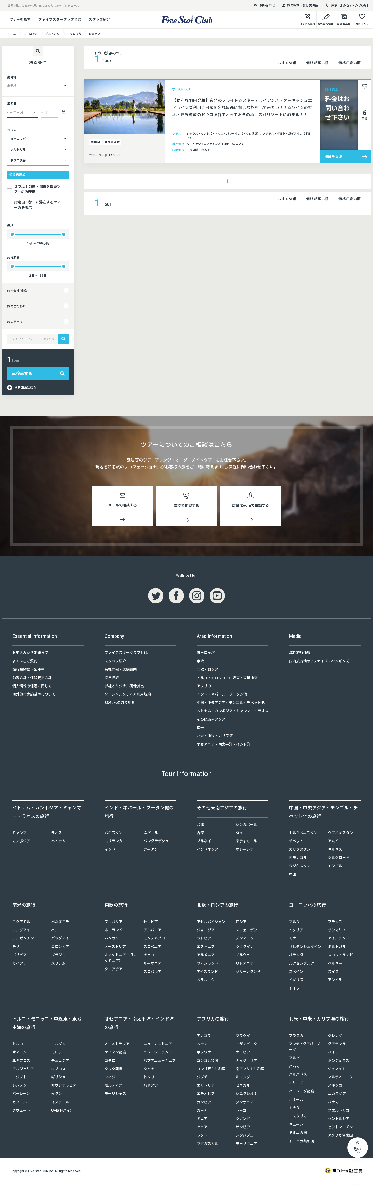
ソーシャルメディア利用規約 (128, 695)
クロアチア (113, 969)
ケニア (202, 1127)
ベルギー (335, 964)
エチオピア (206, 1094)
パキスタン (113, 833)
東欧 (200, 661)
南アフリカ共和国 (250, 1069)
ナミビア (243, 1052)
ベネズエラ (60, 922)
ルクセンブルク (301, 964)
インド (110, 850)
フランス (335, 922)
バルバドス (298, 1075)
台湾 (200, 825)
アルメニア (206, 955)
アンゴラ (204, 1036)
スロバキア (152, 972)
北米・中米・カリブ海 (215, 736)
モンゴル (335, 866)
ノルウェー (245, 955)
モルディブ (113, 1086)
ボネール (296, 1100)
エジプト (19, 1077)
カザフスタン (299, 850)
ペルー (56, 930)
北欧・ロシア (207, 670)
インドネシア (207, 850)
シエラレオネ (246, 1094)
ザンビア (243, 1127)
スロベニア (152, 947)
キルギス (335, 850)
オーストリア (115, 947)
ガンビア (204, 1102)
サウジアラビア (63, 1086)
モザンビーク (246, 1044)
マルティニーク (340, 1077)
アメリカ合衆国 (340, 1136)
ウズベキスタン (340, 833)
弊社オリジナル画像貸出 (124, 686)
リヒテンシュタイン (305, 947)
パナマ (333, 1102)
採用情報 (112, 678)
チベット (296, 841)
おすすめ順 (287, 62)
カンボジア (21, 841)
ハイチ (333, 1052)
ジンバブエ (245, 1136)
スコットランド (340, 955)
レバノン (19, 1086)
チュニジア (60, 1061)
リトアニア (245, 964)
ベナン (202, 1044)
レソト (202, 1136)
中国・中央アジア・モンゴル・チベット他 (231, 703)
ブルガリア (113, 922)
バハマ (294, 1067)
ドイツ (294, 989)
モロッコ (58, 1052)
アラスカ (296, 1036)
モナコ (294, 939)
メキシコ (335, 1086)
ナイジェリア (246, 1061)
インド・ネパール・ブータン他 (222, 695)
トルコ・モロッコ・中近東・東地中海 (227, 678)
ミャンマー (21, 833)
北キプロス (21, 1061)
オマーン (19, 1052)
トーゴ (241, 1111)
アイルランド (338, 939)
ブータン (150, 850)
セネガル (243, 1086)
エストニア (206, 947)
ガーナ (202, 1111)
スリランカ (113, 841)
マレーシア (245, 850)
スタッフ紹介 (99, 19)
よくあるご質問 (24, 661)
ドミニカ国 (298, 1133)
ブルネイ (204, 841)
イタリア (296, 930)
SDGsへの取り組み (120, 703)
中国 (292, 875)
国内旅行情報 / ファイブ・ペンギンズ (319, 661)
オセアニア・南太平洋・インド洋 (224, 745)
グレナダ (335, 1036)
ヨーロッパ (206, 653)
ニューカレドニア (157, 1044)
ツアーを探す (20, 19)
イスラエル (60, 1102)
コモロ (110, 1061)
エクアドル (21, 922)
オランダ (296, 955)
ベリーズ (296, 1083)
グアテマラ (337, 1044)
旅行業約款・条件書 (28, 670)
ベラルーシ (206, 980)
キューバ (296, 1125)
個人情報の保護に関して (32, 686)
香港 (200, 833)
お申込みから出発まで (30, 653)
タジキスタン (299, 866)
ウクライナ (245, 947)
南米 (200, 728)
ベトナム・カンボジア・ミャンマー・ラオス (232, 711)
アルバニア (152, 930)
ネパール (150, 833)
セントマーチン (340, 1127)
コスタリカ (298, 1116)
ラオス (56, 833)
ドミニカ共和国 (301, 1141)
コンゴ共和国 (207, 1061)
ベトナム (58, 841)
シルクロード (338, 858)
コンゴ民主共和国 (211, 1069)
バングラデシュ (156, 841)
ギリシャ (58, 1077)
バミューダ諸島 (301, 1091)
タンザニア (245, 1102)
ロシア (241, 922)
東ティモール (246, 841)
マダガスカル (207, 1144)
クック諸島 (113, 1069)
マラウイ (243, 1036)
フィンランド (207, 964)
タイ (239, 833)
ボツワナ (204, 1052)
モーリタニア (246, 1144)
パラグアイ (60, 939)
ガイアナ (19, 964)
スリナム (58, 964)
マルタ (294, 922)
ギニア (202, 1119)
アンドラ (335, 980)
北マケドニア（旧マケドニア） (121, 958)
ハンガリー (113, 939)
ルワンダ (243, 1077)
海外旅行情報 (299, 653)
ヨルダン (58, 1044)
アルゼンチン (23, 939)
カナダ (294, 1108)
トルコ (17, 1044)
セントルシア (338, 1119)
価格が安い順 (349, 62)
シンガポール (246, 825)
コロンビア (60, 947)
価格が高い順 (317, 62)
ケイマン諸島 (115, 1052)
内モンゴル (298, 858)
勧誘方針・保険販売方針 (32, 678)
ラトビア (204, 939)
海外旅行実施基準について (33, 695)
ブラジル (58, 955)
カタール (19, 1102)
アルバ (294, 1058)
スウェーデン (246, 930)
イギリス (296, 980)
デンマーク (245, 939)
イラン (56, 1094)
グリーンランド (248, 972)
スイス (333, 972)
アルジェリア (23, 1069)
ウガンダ (243, 1119)
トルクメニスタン (303, 833)
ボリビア (19, 955)
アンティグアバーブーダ (304, 1047)
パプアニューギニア (159, 1061)
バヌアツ (150, 1086)
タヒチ (148, 1069)
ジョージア (206, 930)
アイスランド (207, 972)
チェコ (148, 955)
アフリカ (204, 686)
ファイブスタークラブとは (59, 19)
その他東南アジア (211, 720)
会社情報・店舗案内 (121, 670)
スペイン (296, 972)
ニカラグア (337, 1094)
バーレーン (21, 1094)
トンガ (148, 1077)
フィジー (112, 1077)
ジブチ (202, 1077)
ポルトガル (337, 947)
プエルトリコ (338, 1111)
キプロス (58, 1069)
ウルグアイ (21, 930)
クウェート (21, 1111)
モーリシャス (115, 1094)
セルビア (150, 922)
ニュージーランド (157, 1052)
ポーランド (113, 930)
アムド (333, 841)
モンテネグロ (154, 939)
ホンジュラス (338, 1061)
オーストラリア (117, 1044)
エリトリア (206, 1086)
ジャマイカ (337, 1069)
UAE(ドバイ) (61, 1111)
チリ (15, 947)
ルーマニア (152, 964)
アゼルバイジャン (211, 922)
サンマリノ (337, 930)
